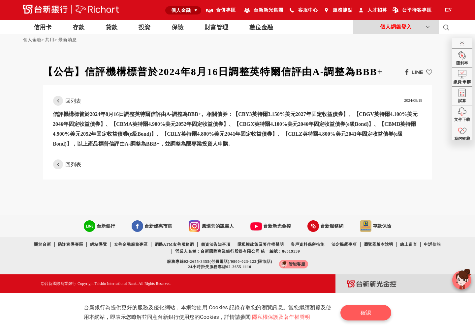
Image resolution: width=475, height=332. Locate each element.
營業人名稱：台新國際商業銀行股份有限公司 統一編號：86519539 (237, 251)
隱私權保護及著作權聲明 (281, 317)
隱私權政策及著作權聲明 (261, 244)
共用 (49, 39)
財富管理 (216, 27)
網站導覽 (98, 244)
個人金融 (32, 39)
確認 (366, 312)
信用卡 (42, 27)
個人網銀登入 (396, 27)
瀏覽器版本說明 (379, 244)
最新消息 (67, 39)
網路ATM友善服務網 (174, 244)
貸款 (111, 27)
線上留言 (408, 244)
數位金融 (261, 27)
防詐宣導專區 (70, 244)
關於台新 (42, 244)
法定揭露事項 (344, 244)
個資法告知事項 (216, 244)
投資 (144, 27)
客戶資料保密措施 (307, 244)
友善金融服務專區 (131, 244)
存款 (78, 27)
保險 (177, 27)
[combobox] (183, 10)
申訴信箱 (432, 244)
